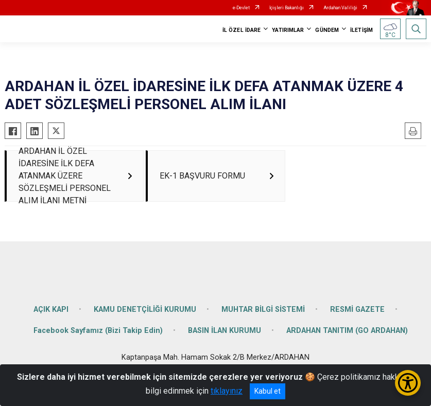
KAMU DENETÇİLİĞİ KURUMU (145, 318)
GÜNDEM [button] (327, 30)
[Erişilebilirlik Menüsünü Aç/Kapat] (408, 383)
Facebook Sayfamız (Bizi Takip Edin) (98, 340)
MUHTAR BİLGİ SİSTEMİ (263, 318)
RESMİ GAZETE (357, 318)
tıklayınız (227, 391)
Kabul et (267, 391)
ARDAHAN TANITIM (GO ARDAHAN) (347, 340)
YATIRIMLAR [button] (288, 30)
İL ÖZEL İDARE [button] (241, 30)
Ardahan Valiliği (340, 7)
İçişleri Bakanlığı (286, 7)
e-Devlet (241, 7)
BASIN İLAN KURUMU (224, 340)
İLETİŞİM (361, 30)
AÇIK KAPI (50, 318)
